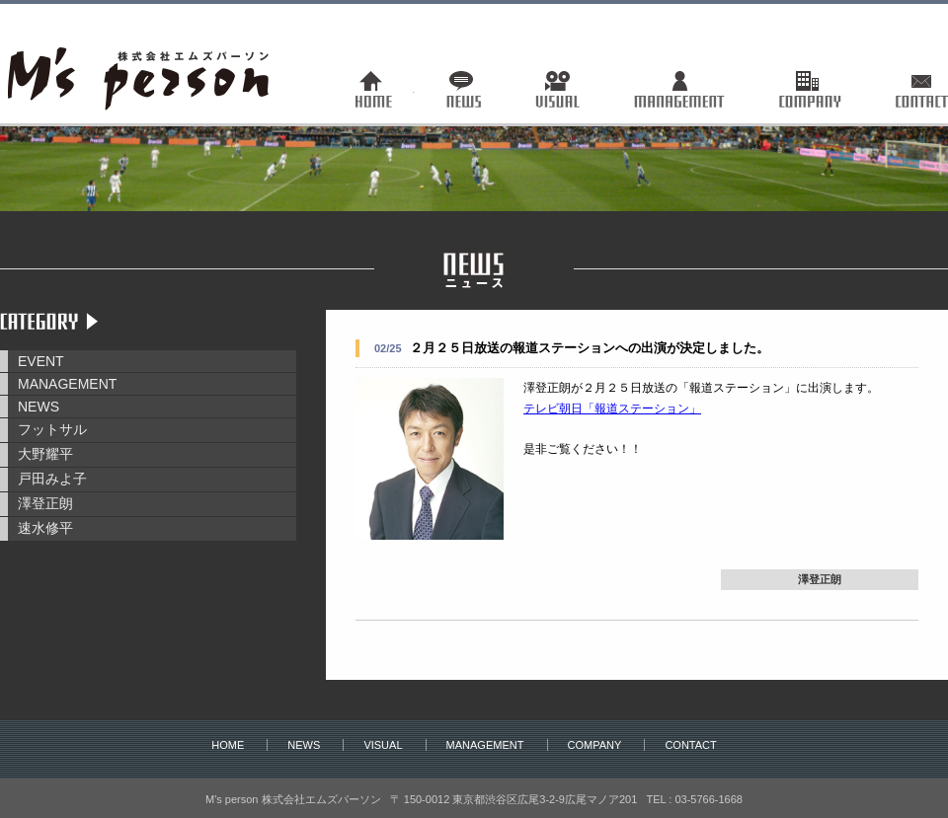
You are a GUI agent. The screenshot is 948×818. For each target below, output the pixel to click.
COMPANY (595, 745)
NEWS (38, 406)
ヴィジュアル (559, 89)
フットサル (52, 429)
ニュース (466, 89)
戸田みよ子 (52, 478)
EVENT (41, 361)
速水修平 (45, 528)
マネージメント (677, 89)
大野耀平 (45, 454)
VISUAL (382, 745)
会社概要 (806, 89)
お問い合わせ (906, 89)
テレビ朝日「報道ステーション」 (612, 408)
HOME (227, 745)
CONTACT (690, 745)
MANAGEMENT (67, 384)
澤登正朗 (45, 503)
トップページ (388, 89)
